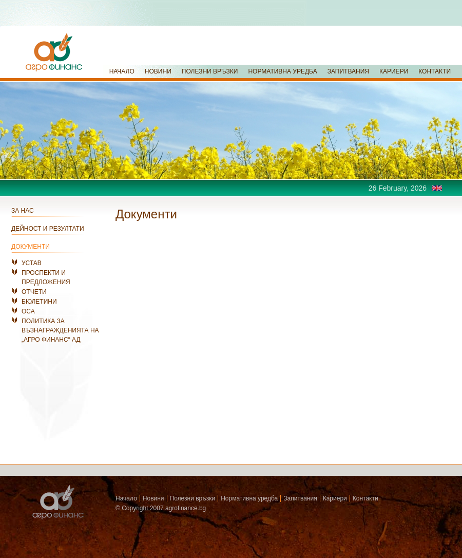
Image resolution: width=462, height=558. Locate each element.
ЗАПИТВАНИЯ (348, 71)
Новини (153, 498)
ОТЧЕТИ (34, 291)
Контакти (365, 498)
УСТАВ (32, 263)
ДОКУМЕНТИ (30, 246)
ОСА (28, 311)
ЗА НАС (22, 210)
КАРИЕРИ (393, 71)
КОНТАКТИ (434, 71)
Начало (126, 498)
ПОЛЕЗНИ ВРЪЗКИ (210, 71)
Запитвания (300, 498)
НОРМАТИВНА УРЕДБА (282, 71)
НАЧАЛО (121, 71)
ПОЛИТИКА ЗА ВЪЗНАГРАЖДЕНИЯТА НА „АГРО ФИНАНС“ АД (60, 330)
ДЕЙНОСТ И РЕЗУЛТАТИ (47, 228)
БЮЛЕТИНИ (39, 301)
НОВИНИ (158, 71)
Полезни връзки (193, 498)
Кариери (335, 498)
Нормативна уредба (249, 498)
